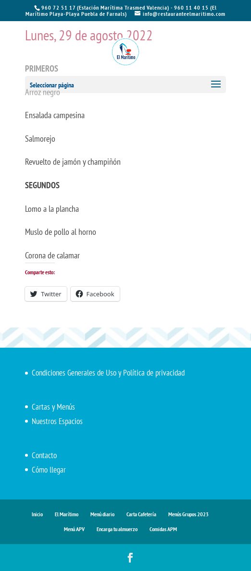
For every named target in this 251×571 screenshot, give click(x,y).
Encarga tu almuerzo (117, 529)
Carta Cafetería (141, 514)
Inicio (37, 514)
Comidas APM (163, 529)
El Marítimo (66, 514)
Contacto (44, 455)
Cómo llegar (49, 469)
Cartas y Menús (53, 406)
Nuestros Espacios (57, 421)
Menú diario (102, 514)
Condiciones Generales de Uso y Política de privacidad (108, 372)
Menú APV (74, 529)
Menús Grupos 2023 (188, 514)
